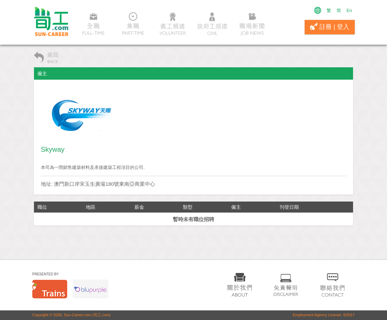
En (349, 10)
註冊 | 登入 (329, 26)
